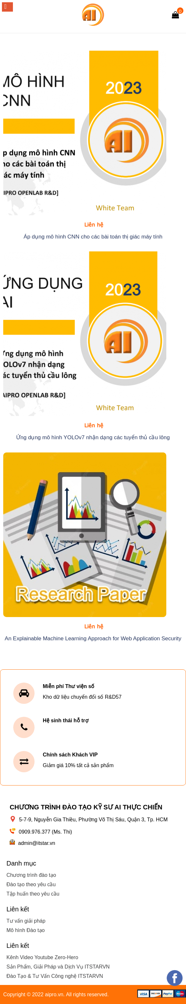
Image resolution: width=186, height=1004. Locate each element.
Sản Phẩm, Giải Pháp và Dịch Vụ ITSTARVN (58, 966)
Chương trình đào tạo (31, 875)
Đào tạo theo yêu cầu (31, 884)
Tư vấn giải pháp (26, 921)
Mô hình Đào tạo (25, 930)
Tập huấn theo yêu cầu (32, 894)
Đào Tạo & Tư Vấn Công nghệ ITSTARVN (54, 976)
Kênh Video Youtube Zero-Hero (42, 957)
